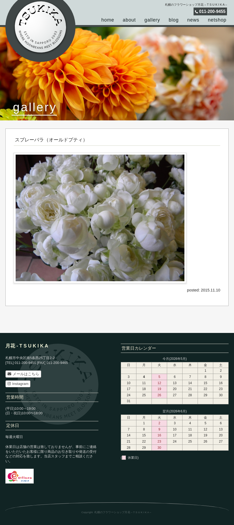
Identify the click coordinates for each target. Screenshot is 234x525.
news (193, 20)
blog (174, 20)
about (129, 20)
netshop (217, 20)
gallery (152, 20)
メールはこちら (23, 374)
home (107, 20)
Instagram (18, 384)
